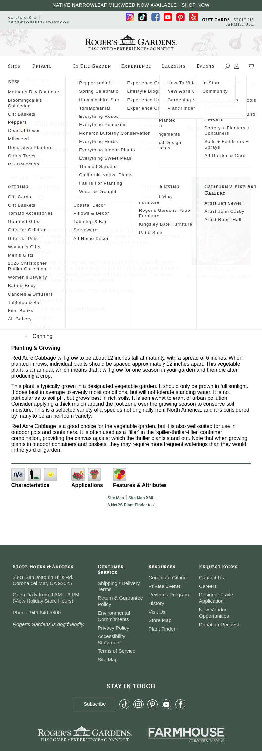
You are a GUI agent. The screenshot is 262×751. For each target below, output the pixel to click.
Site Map (116, 498)
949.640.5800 (22, 17)
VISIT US (244, 20)
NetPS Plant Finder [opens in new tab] (129, 505)
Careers (208, 586)
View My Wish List (217, 136)
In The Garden (92, 69)
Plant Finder (161, 629)
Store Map (159, 620)
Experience (136, 69)
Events (206, 69)
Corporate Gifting (167, 577)
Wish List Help (217, 145)
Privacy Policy (113, 628)
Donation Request (219, 624)
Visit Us (156, 612)
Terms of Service (116, 651)
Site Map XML (141, 498)
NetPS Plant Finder (232, 276)
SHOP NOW (196, 5)
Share (36, 160)
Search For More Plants (217, 128)
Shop (14, 69)
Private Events (42, 69)
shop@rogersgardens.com (39, 22)
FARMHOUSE (239, 24)
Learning (174, 69)
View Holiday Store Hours (43, 601)
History (156, 603)
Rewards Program (168, 594)
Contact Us (211, 577)
